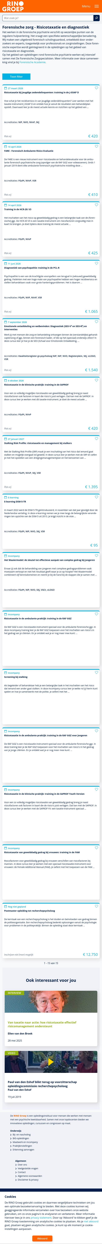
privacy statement (41, 1217)
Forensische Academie (32, 62)
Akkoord (42, 1238)
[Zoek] (96, 18)
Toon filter (16, 76)
